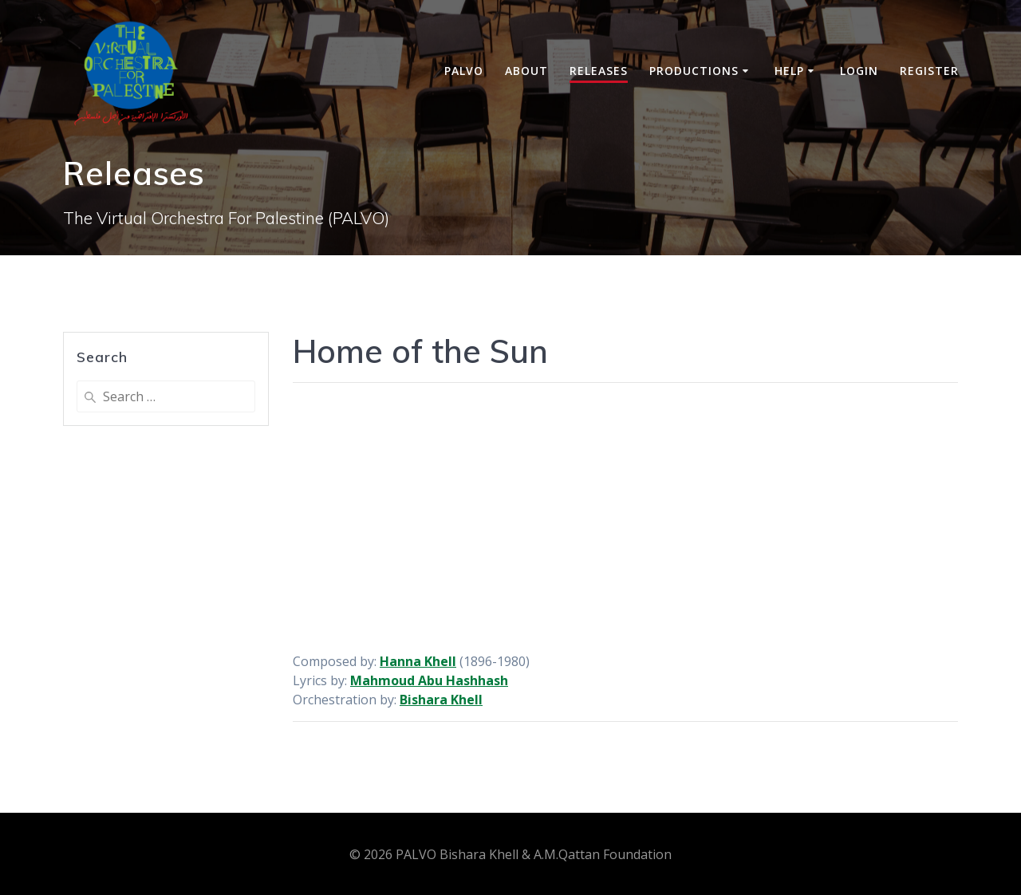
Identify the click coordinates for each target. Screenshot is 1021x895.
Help (789, 70)
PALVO (463, 70)
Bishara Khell (441, 699)
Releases (599, 70)
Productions (694, 70)
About (526, 70)
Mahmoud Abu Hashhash (429, 680)
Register (929, 70)
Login (859, 70)
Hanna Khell (418, 661)
